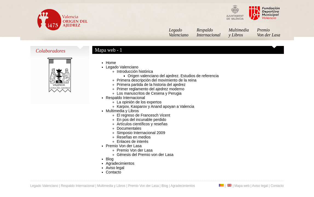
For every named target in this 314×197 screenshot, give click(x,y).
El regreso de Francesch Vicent (143, 115)
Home (111, 62)
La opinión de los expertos (139, 102)
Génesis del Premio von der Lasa (145, 154)
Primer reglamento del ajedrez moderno (151, 89)
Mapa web (241, 186)
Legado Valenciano (178, 32)
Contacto (113, 172)
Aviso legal (115, 168)
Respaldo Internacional (208, 32)
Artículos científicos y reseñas (142, 124)
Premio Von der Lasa (268, 32)
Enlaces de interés (132, 141)
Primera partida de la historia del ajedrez (151, 84)
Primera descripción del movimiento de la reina (157, 80)
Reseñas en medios (134, 137)
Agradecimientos (120, 163)
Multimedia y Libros (239, 32)
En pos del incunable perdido (141, 119)
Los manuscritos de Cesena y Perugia (149, 93)
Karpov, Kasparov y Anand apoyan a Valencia (155, 106)
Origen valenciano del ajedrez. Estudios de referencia (173, 76)
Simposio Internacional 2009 (141, 133)
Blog (110, 159)
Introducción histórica (135, 71)
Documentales (129, 128)
